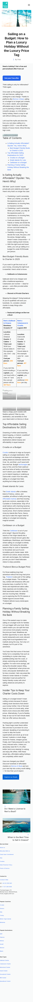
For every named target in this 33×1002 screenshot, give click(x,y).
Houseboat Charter (5, 990)
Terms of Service (4, 884)
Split (1, 950)
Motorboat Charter (5, 983)
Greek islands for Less (18, 176)
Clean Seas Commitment (7, 870)
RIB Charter (3, 994)
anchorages (23, 481)
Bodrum (2, 963)
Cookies (2, 877)
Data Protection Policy (6, 881)
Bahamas (2, 938)
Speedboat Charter (5, 997)
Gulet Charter (3, 987)
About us (2, 863)
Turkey (2, 931)
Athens (2, 956)
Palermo (2, 953)
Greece (2, 924)
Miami (1, 967)
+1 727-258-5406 (7, 902)
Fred (19, 59)
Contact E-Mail (4, 896)
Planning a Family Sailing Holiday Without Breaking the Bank (18, 183)
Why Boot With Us (5, 867)
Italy (1, 928)
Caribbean (14, 547)
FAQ (1, 874)
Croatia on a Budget (17, 174)
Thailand (9, 593)
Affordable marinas (9, 515)
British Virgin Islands (5, 935)
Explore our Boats (10, 793)
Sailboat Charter (4, 976)
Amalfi (1, 960)
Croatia (5, 469)
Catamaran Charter (5, 980)
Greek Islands (11, 508)
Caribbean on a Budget (18, 179)
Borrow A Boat (18, 99)
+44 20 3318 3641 (7, 899)
